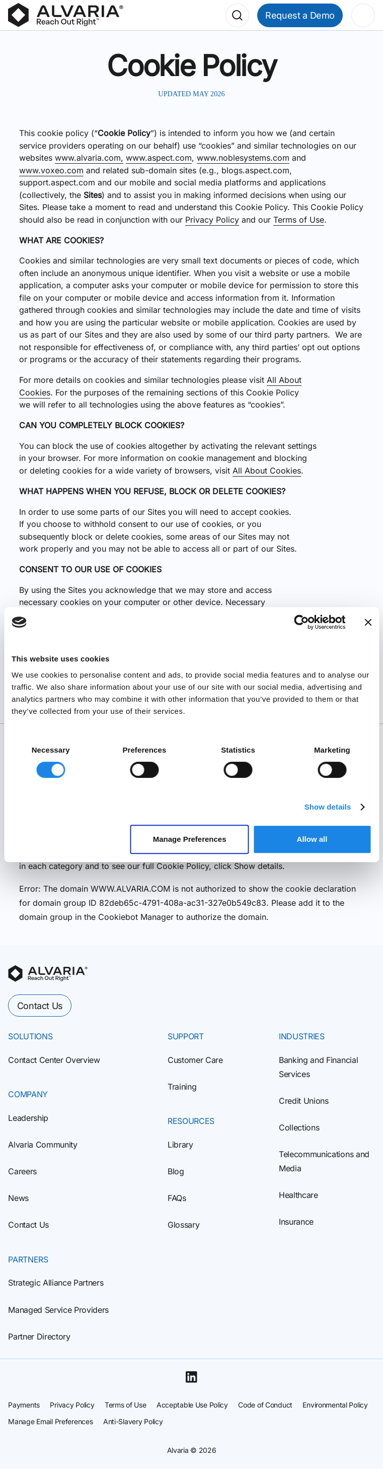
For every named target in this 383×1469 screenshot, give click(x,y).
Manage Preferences (189, 839)
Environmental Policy (334, 1404)
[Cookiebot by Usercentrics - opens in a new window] (301, 622)
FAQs (177, 1198)
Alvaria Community (42, 1145)
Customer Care (195, 1060)
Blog (176, 1171)
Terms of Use (298, 220)
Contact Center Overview (54, 1060)
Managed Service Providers (58, 1310)
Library (180, 1145)
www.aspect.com (159, 158)
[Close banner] (367, 622)
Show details (327, 807)
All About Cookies (267, 470)
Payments (24, 1404)
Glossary (183, 1225)
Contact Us (40, 1005)
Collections (299, 1127)
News (18, 1198)
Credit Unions (304, 1101)
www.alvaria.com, (89, 158)
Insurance (296, 1222)
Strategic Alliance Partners (55, 1283)
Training (182, 1087)
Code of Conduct (265, 1404)
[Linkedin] (191, 1376)
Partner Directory (39, 1336)
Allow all (312, 839)
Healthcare (298, 1195)
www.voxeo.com (51, 170)
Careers (22, 1171)
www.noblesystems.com (243, 158)
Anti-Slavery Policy (133, 1421)
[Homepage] (65, 15)
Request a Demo (300, 15)
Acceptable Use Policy (192, 1404)
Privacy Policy (212, 220)
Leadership (28, 1118)
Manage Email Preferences (50, 1421)
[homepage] (48, 973)
